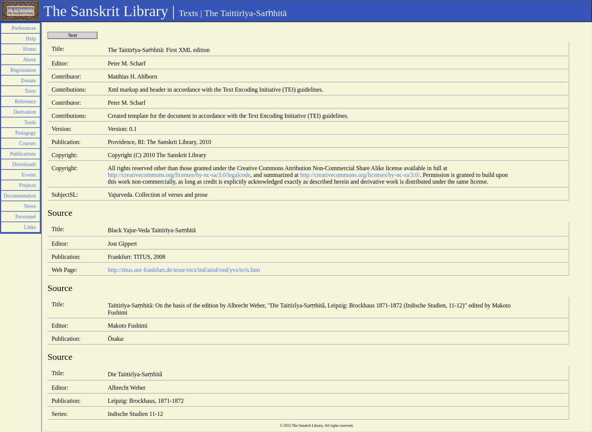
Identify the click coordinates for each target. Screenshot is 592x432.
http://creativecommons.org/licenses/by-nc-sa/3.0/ (360, 175)
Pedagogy (25, 133)
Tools (30, 122)
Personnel (25, 217)
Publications (23, 154)
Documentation (20, 196)
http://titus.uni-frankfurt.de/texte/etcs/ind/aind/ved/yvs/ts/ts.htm (184, 270)
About (29, 59)
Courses (27, 143)
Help (31, 39)
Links (30, 227)
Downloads (24, 164)
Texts (188, 13)
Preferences (24, 28)
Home (29, 49)
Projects (27, 185)
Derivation (24, 112)
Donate (28, 80)
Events (29, 175)
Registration (23, 70)
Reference (25, 101)
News (30, 206)
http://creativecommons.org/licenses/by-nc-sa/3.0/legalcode (179, 175)
